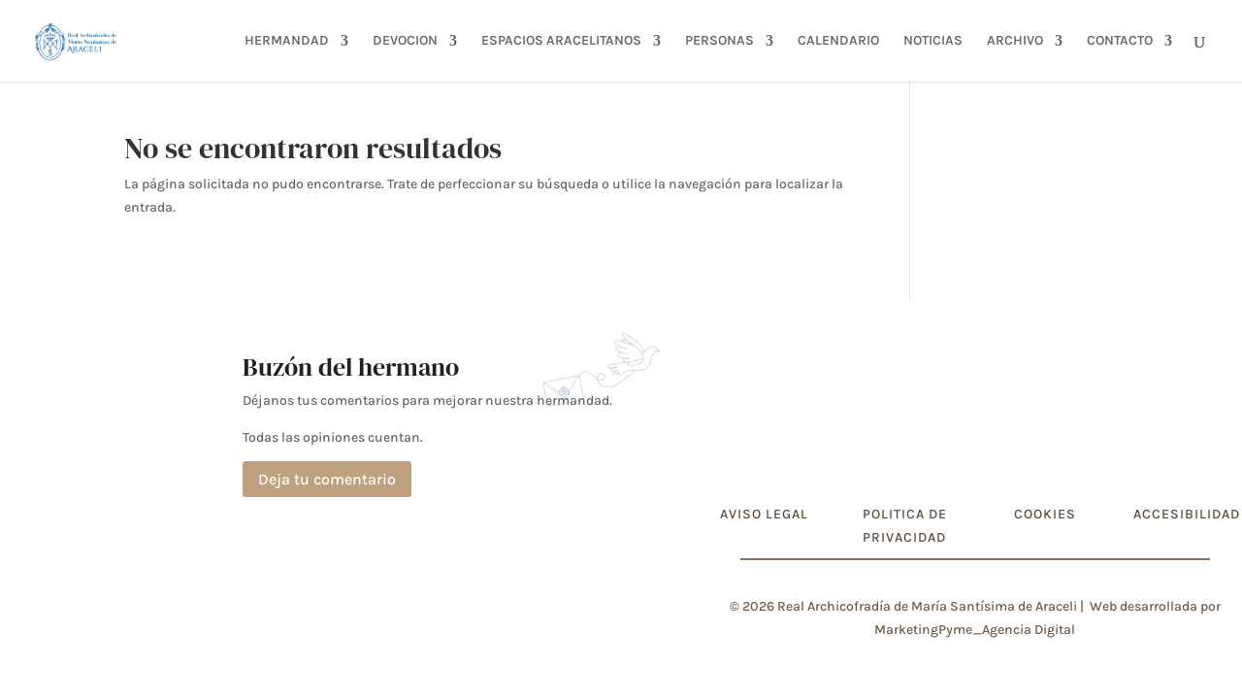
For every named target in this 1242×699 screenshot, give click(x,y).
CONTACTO (1120, 41)
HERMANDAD (287, 41)
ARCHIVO (1015, 41)
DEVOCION (405, 41)
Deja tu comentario (327, 479)
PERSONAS (719, 41)
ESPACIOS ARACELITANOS (561, 41)
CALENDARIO (838, 41)
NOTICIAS (933, 41)
